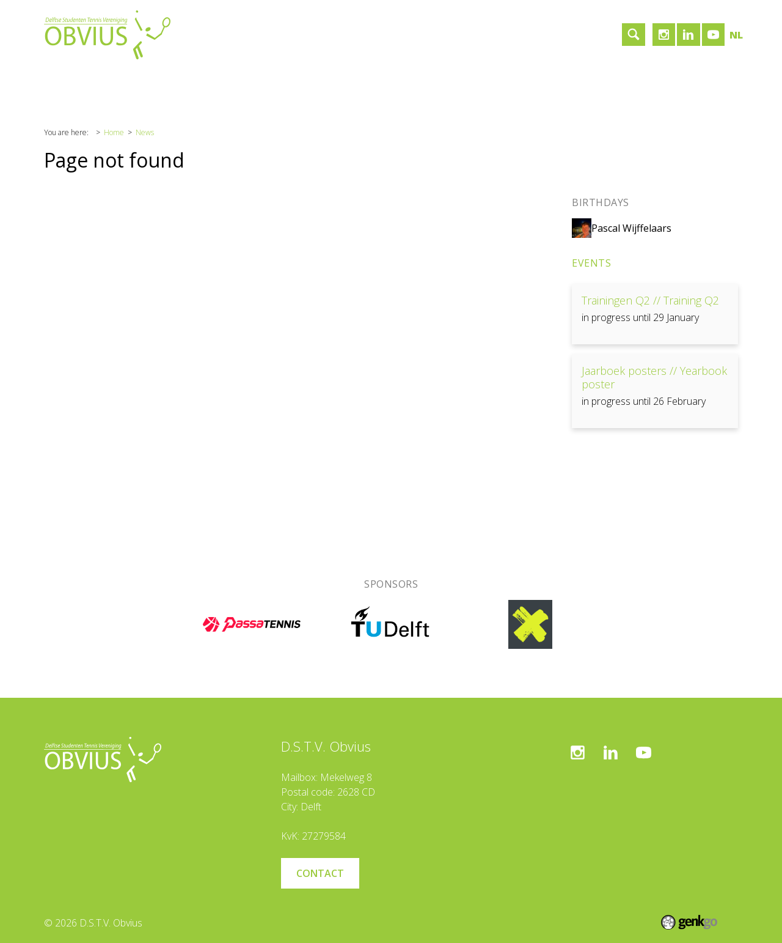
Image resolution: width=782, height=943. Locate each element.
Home (67, 81)
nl (736, 35)
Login (449, 81)
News (145, 132)
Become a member (375, 81)
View (655, 314)
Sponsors (240, 81)
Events (591, 263)
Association (125, 81)
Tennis (184, 81)
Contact (297, 81)
